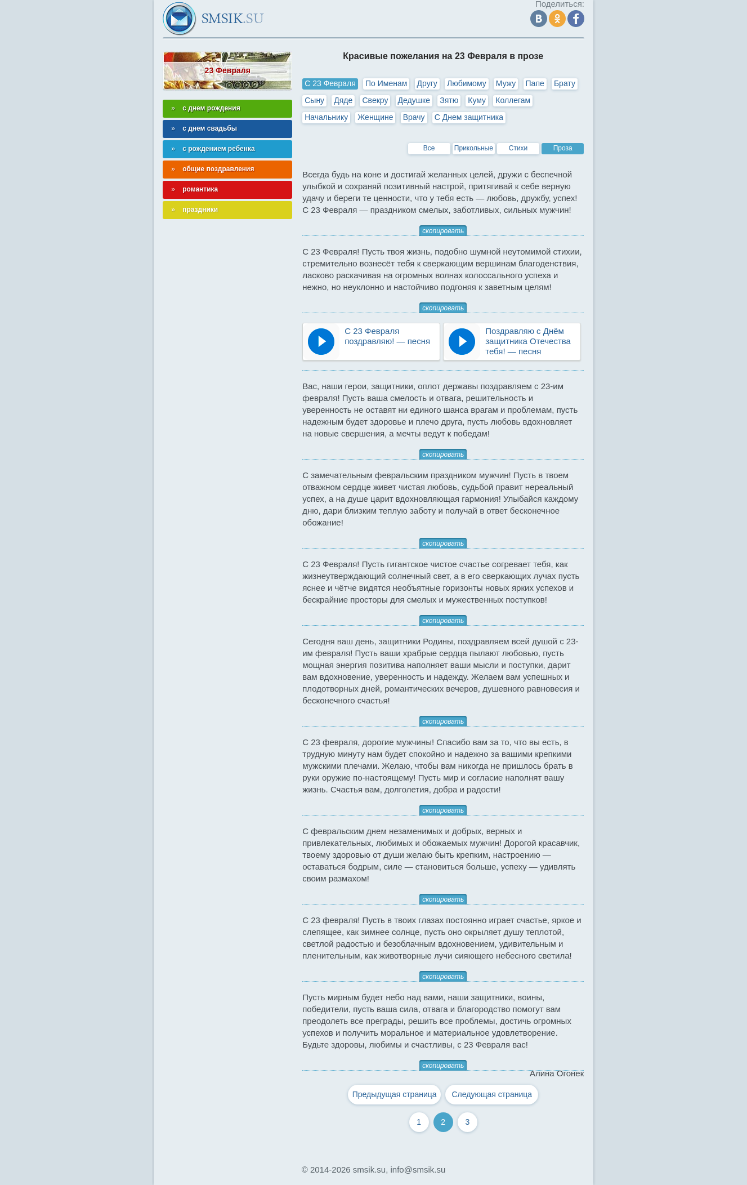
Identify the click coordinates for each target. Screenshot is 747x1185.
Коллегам (512, 100)
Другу (427, 83)
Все (429, 148)
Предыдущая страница (394, 1094)
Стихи (518, 148)
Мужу (506, 83)
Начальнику (326, 117)
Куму (477, 100)
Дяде (343, 100)
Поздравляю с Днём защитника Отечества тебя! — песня (528, 341)
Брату (564, 83)
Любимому (466, 83)
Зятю (449, 100)
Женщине (375, 117)
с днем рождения (211, 108)
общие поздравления (218, 169)
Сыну (314, 100)
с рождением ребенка (218, 149)
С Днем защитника (469, 117)
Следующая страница (492, 1094)
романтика (200, 189)
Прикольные (473, 148)
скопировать (443, 231)
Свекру (375, 100)
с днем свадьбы (209, 128)
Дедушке (414, 100)
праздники (200, 209)
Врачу (414, 117)
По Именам (386, 83)
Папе (535, 83)
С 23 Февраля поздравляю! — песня (387, 336)
